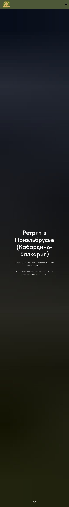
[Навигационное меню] (66, 4)
